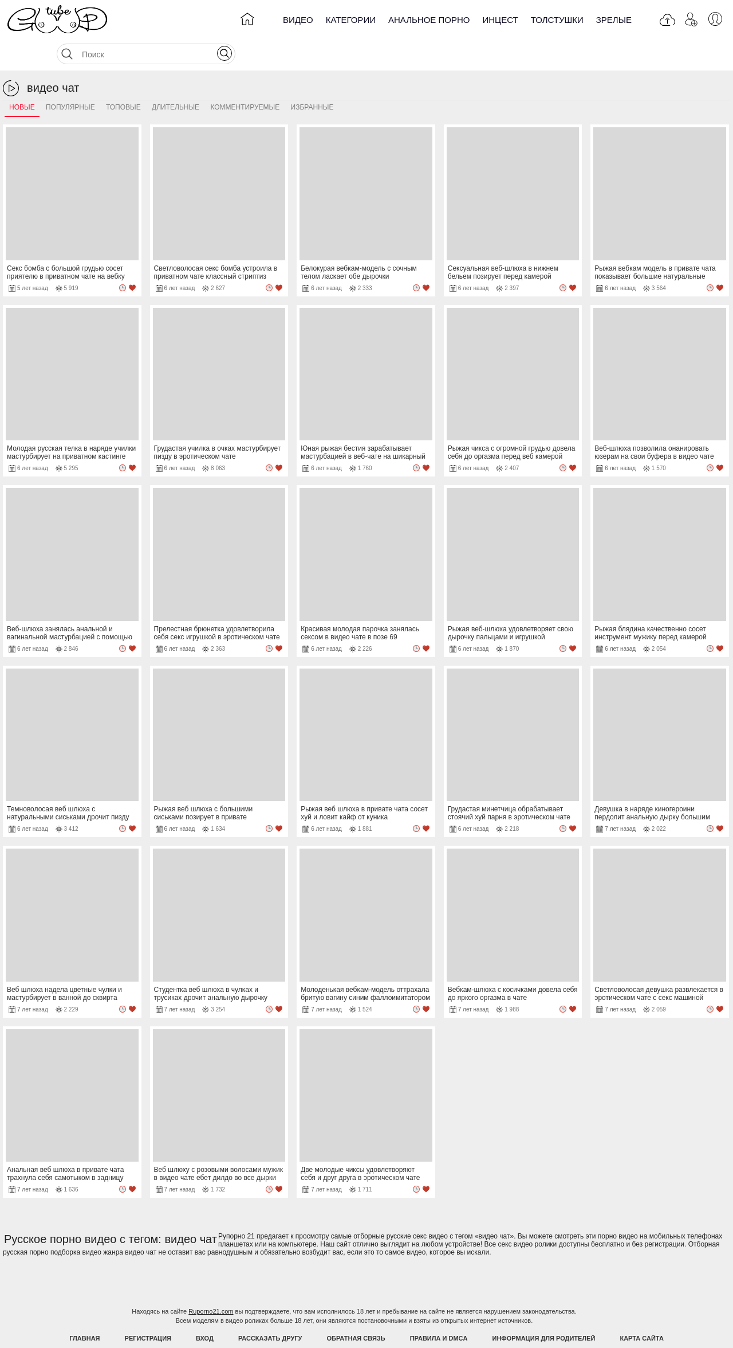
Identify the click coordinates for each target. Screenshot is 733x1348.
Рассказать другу (270, 1309)
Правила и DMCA (439, 1309)
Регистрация (148, 1309)
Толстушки (557, 20)
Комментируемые (244, 79)
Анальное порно (429, 20)
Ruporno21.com (210, 1282)
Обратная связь (356, 1309)
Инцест (500, 20)
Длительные (175, 79)
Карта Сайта (641, 1309)
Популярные (70, 79)
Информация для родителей (544, 1309)
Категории (351, 20)
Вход (205, 1309)
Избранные (312, 79)
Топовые (123, 79)
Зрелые (614, 20)
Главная (84, 1309)
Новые (22, 79)
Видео (298, 20)
